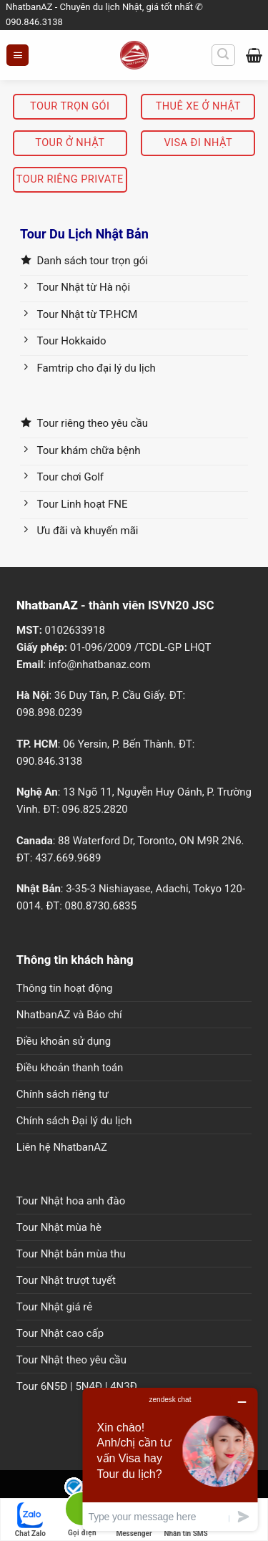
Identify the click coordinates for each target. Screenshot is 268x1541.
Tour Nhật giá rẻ (54, 1306)
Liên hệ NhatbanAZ (61, 1147)
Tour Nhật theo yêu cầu (71, 1359)
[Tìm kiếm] (223, 55)
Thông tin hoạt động (64, 988)
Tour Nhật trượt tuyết (66, 1280)
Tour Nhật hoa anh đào (70, 1200)
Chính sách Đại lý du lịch (74, 1120)
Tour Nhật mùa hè (58, 1227)
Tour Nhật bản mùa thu (71, 1253)
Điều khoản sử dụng (63, 1041)
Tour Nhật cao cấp (60, 1333)
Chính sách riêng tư (62, 1094)
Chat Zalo (30, 1519)
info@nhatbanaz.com (100, 664)
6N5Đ (54, 1386)
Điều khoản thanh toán (70, 1067)
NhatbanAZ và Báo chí (69, 1014)
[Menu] (17, 55)
